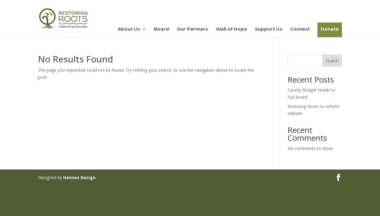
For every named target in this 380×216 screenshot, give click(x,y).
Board (161, 29)
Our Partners (192, 29)
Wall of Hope (231, 29)
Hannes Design (79, 177)
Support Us (268, 29)
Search (332, 61)
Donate (330, 29)
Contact (300, 29)
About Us (129, 29)
